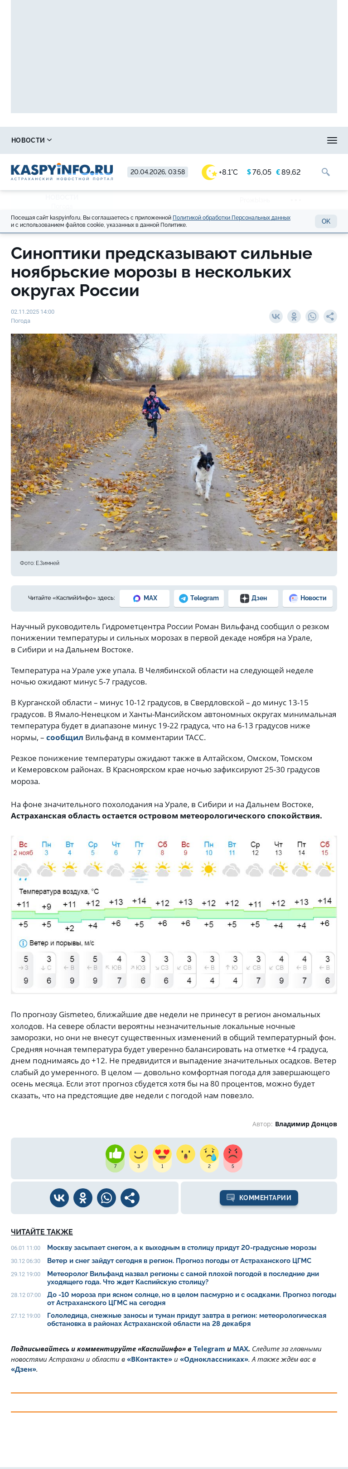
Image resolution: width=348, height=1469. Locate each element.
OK (326, 221)
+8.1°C (220, 172)
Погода (62, 206)
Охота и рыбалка (188, 140)
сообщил (64, 737)
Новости (31, 140)
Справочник (104, 140)
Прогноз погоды (277, 140)
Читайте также (42, 1232)
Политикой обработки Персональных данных (231, 218)
